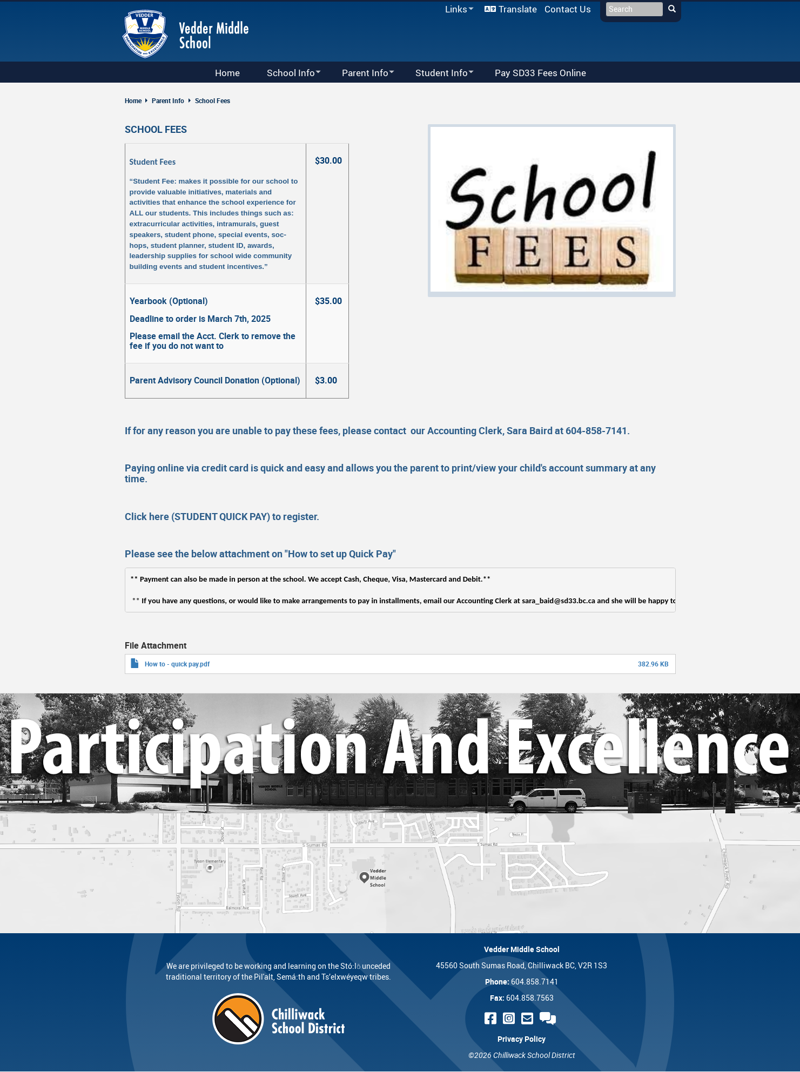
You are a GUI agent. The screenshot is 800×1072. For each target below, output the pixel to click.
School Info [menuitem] (287, 73)
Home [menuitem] (227, 72)
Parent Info (168, 100)
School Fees (212, 100)
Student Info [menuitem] (437, 73)
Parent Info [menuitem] (361, 73)
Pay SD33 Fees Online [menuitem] (540, 72)
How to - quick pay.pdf (177, 663)
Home (133, 100)
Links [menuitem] (457, 9)
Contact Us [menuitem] (567, 9)
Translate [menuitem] (518, 9)
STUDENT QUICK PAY (220, 516)
